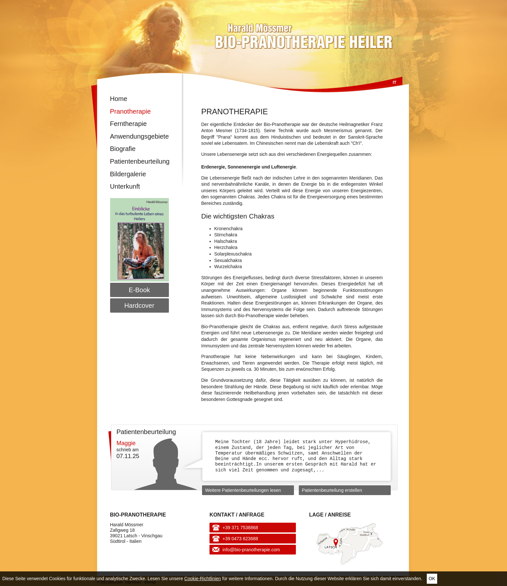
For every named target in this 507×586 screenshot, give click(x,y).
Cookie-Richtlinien (202, 578)
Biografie (123, 148)
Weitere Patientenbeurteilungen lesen (243, 490)
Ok (432, 578)
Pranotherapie (130, 111)
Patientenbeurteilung (139, 161)
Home (118, 98)
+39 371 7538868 (240, 527)
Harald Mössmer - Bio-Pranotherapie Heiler (257, 33)
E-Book (139, 289)
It (395, 82)
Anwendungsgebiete (139, 136)
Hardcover (139, 305)
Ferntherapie (128, 123)
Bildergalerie (128, 174)
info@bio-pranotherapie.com (251, 549)
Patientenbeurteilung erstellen (332, 490)
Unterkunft (125, 186)
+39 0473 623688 (240, 538)
